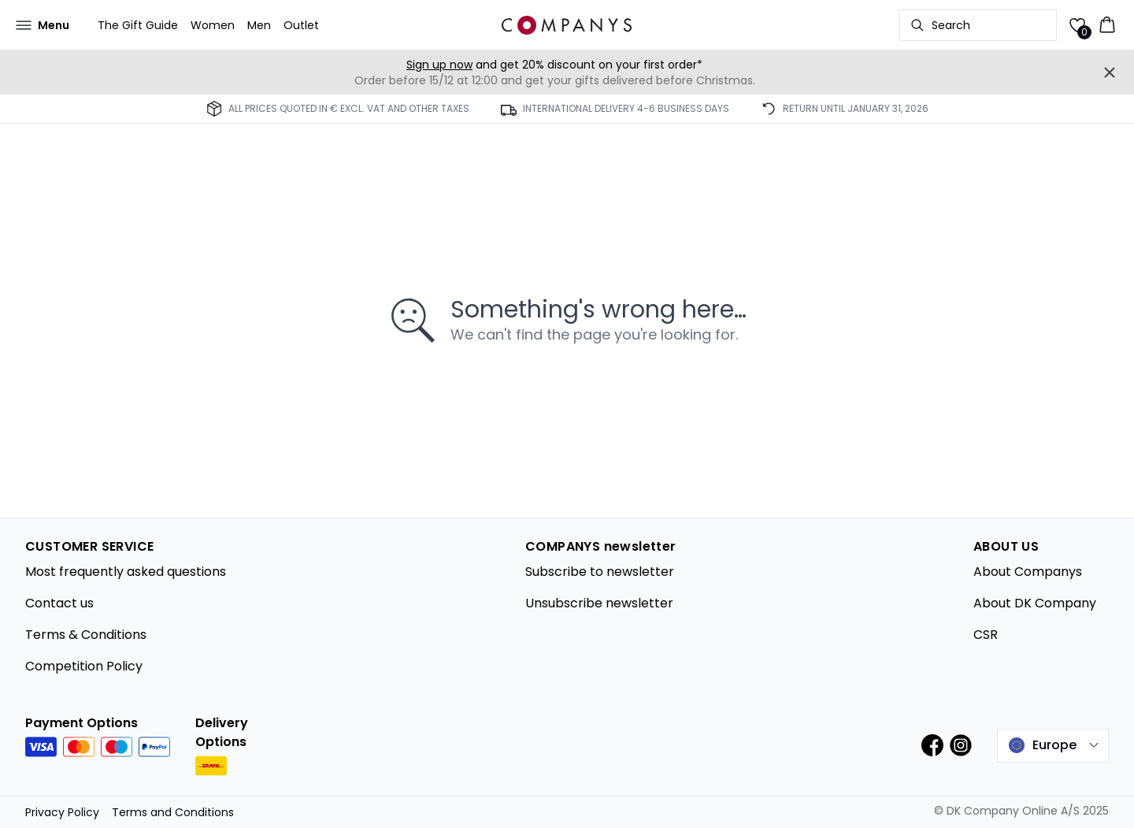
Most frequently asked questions (125, 572)
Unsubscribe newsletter (599, 603)
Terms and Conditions (173, 812)
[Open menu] (42, 25)
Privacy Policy (62, 812)
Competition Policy (84, 666)
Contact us (59, 603)
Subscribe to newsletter (599, 572)
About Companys (1027, 572)
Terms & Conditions (85, 635)
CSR (985, 635)
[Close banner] (1109, 72)
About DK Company (1034, 603)
